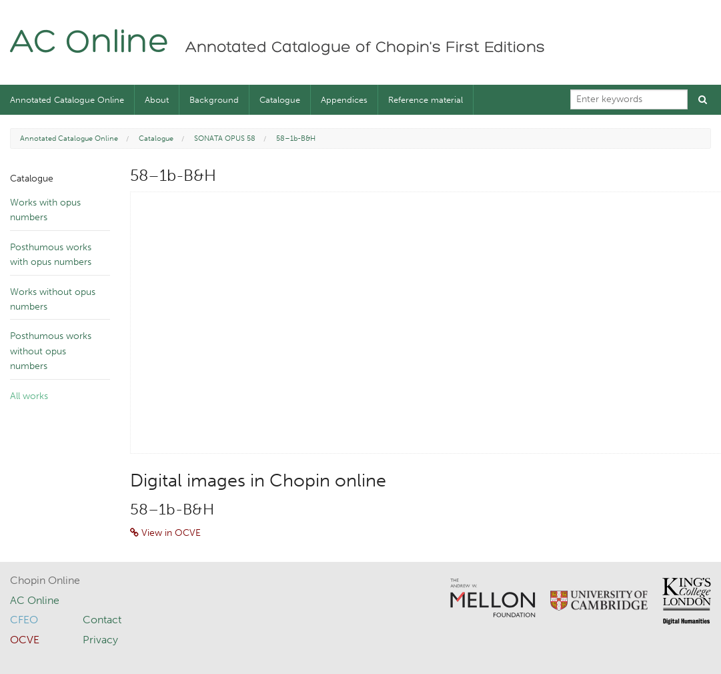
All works (29, 396)
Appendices (344, 100)
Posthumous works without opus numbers (50, 351)
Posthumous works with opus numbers (50, 255)
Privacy (100, 639)
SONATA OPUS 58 (224, 138)
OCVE (24, 639)
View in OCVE (165, 533)
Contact (102, 619)
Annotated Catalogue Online (67, 100)
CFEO (24, 619)
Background (214, 100)
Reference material (425, 100)
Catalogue (279, 100)
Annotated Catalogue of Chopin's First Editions (365, 48)
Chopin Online (45, 580)
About (157, 100)
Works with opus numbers (45, 210)
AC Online (89, 44)
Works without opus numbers (52, 299)
